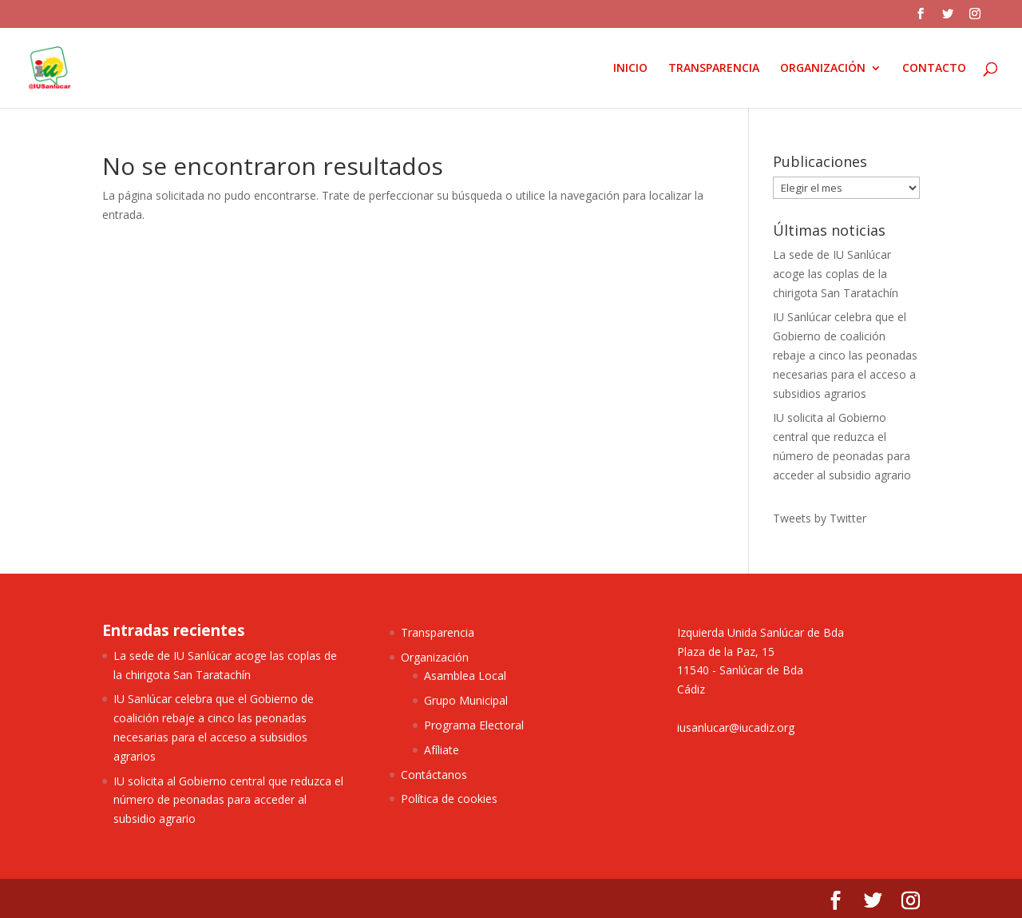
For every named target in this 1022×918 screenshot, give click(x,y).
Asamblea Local (465, 675)
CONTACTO (934, 68)
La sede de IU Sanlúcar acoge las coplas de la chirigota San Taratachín (835, 273)
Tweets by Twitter (819, 518)
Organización (435, 657)
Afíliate (441, 749)
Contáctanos (434, 774)
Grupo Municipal (466, 700)
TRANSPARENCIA (713, 68)
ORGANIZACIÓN (823, 68)
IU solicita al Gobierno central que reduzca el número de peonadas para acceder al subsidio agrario (228, 800)
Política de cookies (449, 798)
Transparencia (437, 632)
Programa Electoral (474, 725)
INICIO (630, 68)
